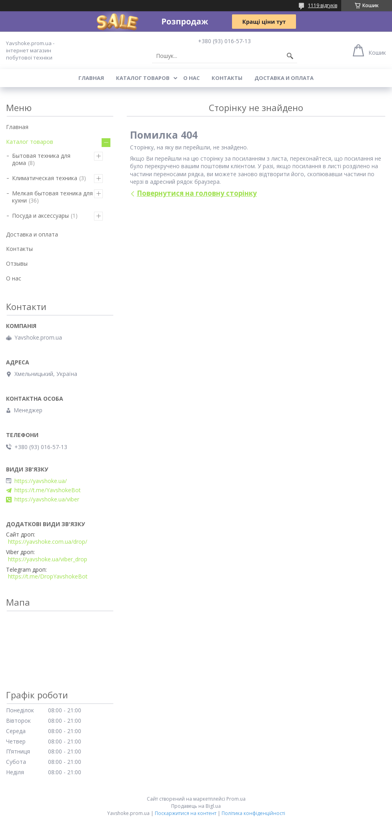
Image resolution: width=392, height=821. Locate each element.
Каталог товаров (143, 78)
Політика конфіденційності (253, 813)
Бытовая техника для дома (41, 159)
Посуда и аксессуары (40, 215)
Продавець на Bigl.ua (196, 806)
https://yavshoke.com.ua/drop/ (47, 541)
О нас (191, 78)
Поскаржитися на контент (185, 813)
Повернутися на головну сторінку (197, 193)
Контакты (227, 78)
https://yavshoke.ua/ (40, 481)
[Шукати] (290, 56)
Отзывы (17, 263)
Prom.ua (236, 798)
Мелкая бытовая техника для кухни (52, 196)
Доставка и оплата (284, 78)
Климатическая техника (44, 178)
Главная (91, 78)
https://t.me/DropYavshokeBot (48, 576)
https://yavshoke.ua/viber (46, 499)
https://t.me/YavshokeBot (47, 490)
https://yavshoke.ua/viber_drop (47, 559)
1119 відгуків (322, 5)
